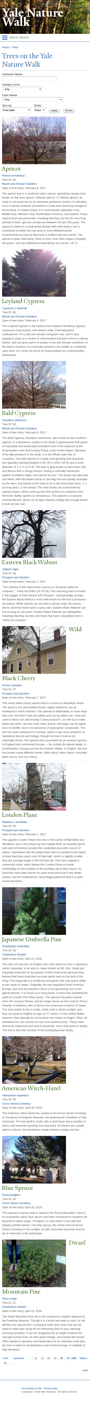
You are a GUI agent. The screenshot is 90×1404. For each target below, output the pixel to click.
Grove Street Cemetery (16, 1103)
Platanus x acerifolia (14, 822)
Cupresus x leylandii (14, 308)
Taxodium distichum (14, 420)
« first (5, 1358)
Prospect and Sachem (15, 577)
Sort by (7, 105)
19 (5, 1363)
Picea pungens (11, 1194)
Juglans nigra (10, 569)
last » (85, 1358)
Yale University (7, 3)
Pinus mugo (9, 1298)
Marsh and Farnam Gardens (19, 183)
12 (42, 1358)
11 (35, 1358)
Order (37, 105)
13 (48, 1358)
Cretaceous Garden (14, 954)
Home (5, 47)
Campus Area (11, 84)
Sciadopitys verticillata (15, 946)
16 (68, 1358)
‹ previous (18, 1358)
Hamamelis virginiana (15, 1095)
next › (74, 1358)
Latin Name (9, 95)
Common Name (12, 74)
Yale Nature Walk (32, 17)
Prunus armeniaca (13, 175)
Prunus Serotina (12, 685)
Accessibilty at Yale (32, 1388)
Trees (15, 47)
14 (55, 1358)
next (85, 1370)
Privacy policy (51, 1388)
